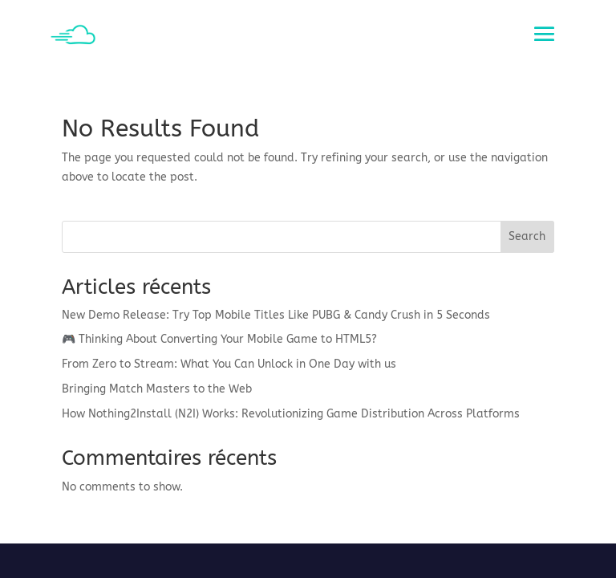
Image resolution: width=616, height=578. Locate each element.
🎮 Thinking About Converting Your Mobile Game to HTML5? (219, 339)
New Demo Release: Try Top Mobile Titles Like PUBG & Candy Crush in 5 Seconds (276, 315)
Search (527, 236)
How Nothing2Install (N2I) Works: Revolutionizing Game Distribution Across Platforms (291, 414)
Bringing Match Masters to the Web (157, 389)
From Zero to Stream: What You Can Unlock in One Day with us (229, 364)
